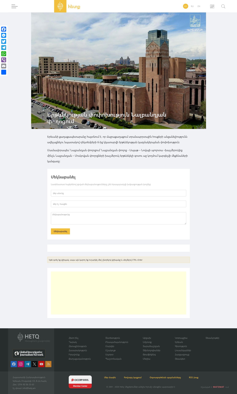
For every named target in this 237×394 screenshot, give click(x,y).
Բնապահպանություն (116, 341)
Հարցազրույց (182, 354)
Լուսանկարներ (183, 350)
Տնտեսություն (112, 337)
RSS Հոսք (201, 377)
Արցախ (147, 337)
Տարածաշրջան (151, 345)
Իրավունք (74, 354)
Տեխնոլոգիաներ (151, 350)
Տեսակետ (180, 358)
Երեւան (179, 341)
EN (199, 6)
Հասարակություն (78, 350)
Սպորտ (109, 354)
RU (192, 6)
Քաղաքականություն (80, 358)
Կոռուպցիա (181, 337)
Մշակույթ (110, 350)
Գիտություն (181, 345)
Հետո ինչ (74, 337)
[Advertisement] (118, 293)
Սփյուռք (147, 341)
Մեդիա (146, 358)
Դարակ (73, 341)
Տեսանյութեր (212, 337)
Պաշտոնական (113, 358)
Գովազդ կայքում (136, 377)
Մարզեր (109, 345)
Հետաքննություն (78, 345)
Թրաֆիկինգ (149, 354)
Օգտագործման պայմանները (170, 377)
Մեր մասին (112, 377)
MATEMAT (219, 386)
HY (185, 6)
